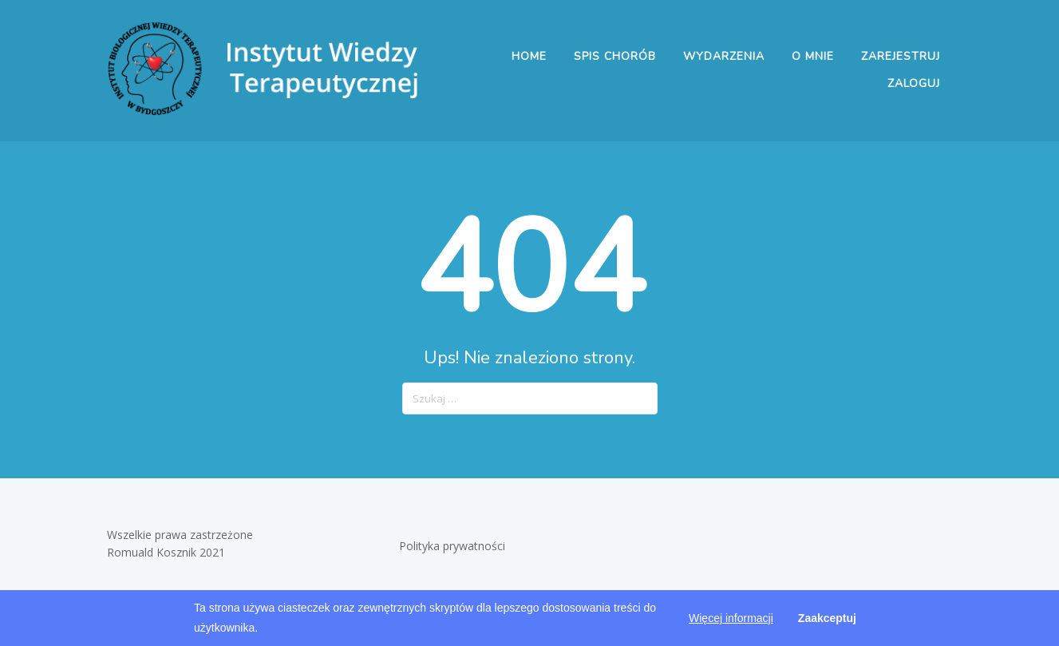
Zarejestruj (900, 56)
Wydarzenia (724, 56)
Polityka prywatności (453, 545)
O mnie (813, 56)
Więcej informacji (731, 618)
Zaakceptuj (827, 618)
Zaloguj (913, 83)
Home (529, 56)
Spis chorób (615, 56)
